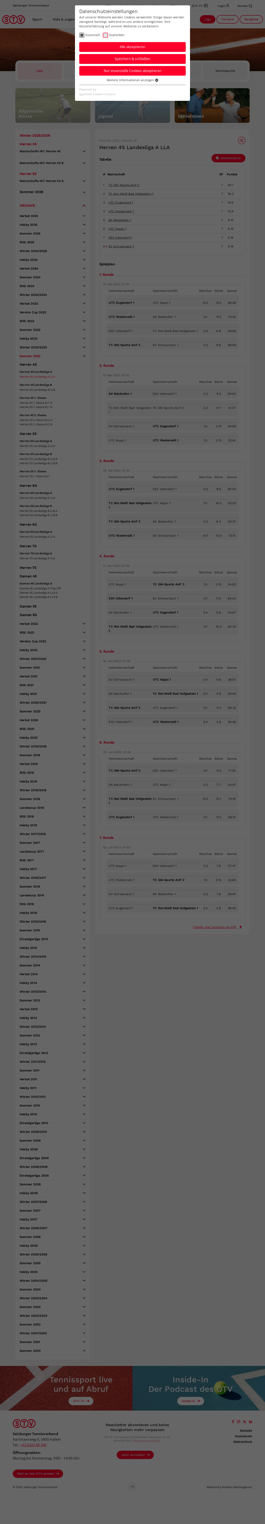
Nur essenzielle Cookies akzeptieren (132, 70)
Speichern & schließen (132, 58)
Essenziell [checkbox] (92, 35)
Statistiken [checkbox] (116, 35)
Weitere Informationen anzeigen (132, 80)
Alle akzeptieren (132, 46)
